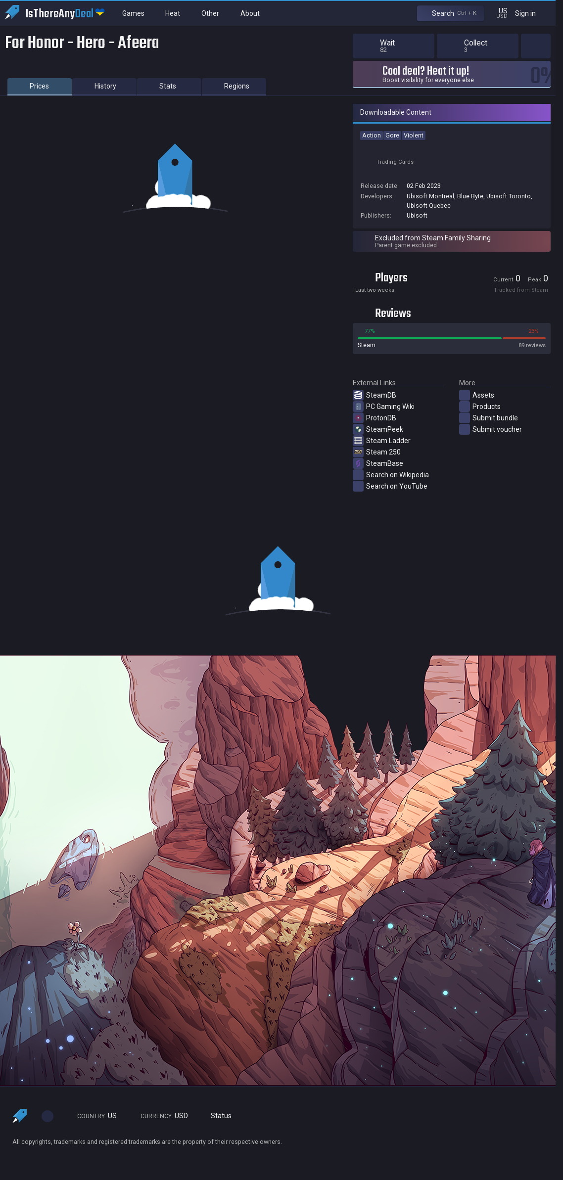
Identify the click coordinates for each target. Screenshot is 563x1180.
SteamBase (378, 463)
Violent (413, 135)
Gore (392, 135)
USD (160, 1116)
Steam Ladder (382, 440)
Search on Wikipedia (391, 474)
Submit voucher (490, 429)
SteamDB (374, 395)
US (92, 1116)
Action (371, 135)
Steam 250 (377, 452)
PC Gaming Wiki (384, 406)
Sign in (531, 13)
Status (217, 1116)
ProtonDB (374, 417)
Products (480, 406)
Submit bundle (488, 417)
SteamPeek (378, 429)
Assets (476, 395)
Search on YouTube (390, 486)
